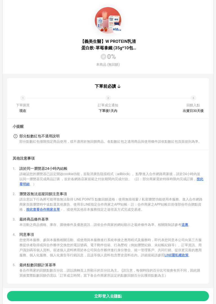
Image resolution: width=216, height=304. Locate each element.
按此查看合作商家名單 (43, 210)
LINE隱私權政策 (176, 255)
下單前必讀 (105, 86)
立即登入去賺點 (108, 296)
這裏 (184, 225)
